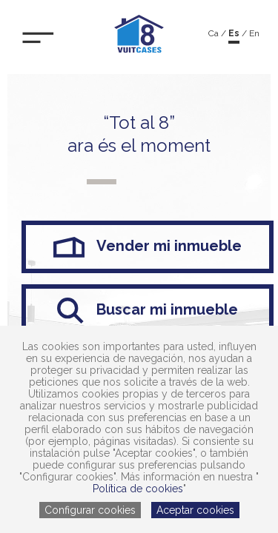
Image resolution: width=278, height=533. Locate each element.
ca (213, 33)
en (254, 33)
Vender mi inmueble (147, 247)
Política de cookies (138, 489)
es (233, 33)
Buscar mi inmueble (147, 311)
